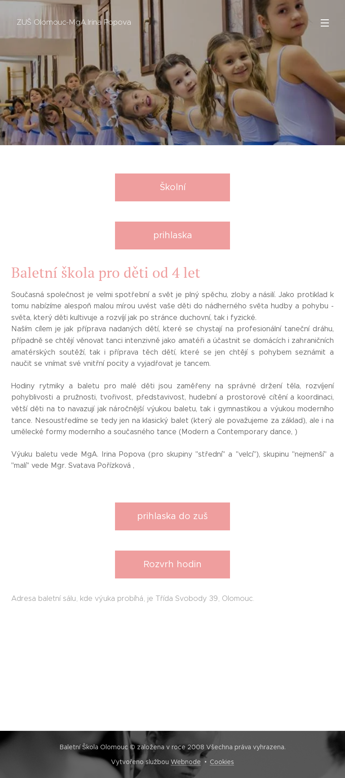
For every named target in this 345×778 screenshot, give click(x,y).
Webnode (186, 762)
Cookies (222, 762)
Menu (325, 22)
